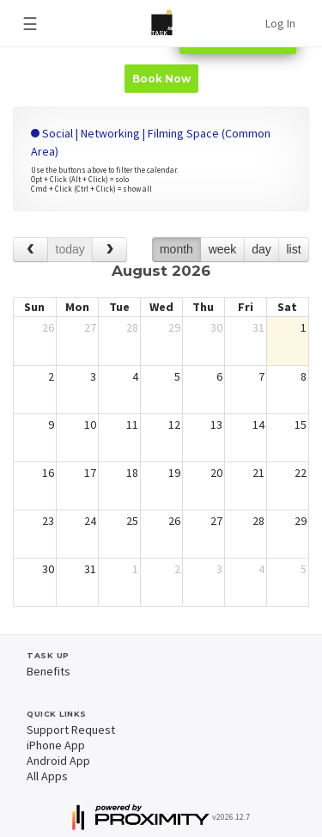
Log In (280, 23)
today (70, 249)
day (261, 249)
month (176, 249)
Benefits (48, 671)
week (223, 249)
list (293, 249)
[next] (109, 249)
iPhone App (56, 745)
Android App (58, 760)
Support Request (71, 729)
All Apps (47, 776)
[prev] (30, 249)
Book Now (161, 78)
